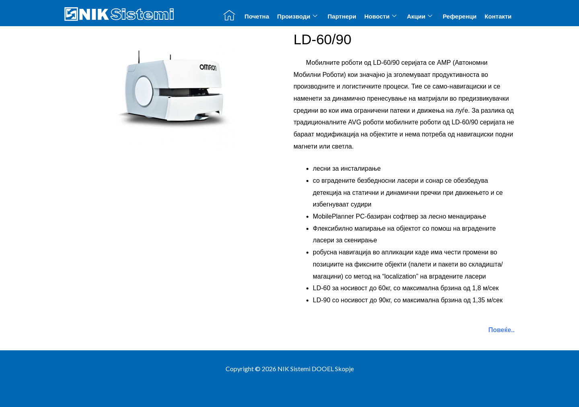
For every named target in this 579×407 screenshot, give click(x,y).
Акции (419, 16)
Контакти (498, 16)
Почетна (256, 16)
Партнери (342, 16)
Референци (459, 16)
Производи (297, 16)
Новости (380, 16)
